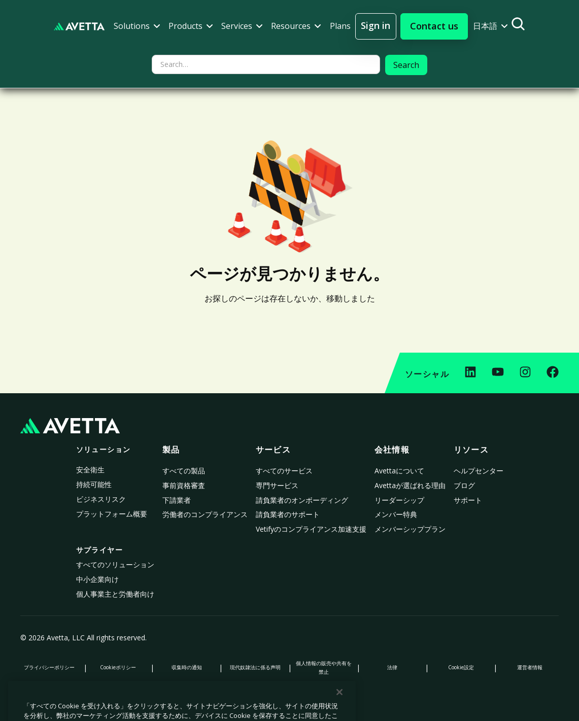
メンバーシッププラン (410, 529)
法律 (392, 667)
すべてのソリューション (115, 564)
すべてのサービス (284, 470)
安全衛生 (90, 469)
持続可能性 (94, 484)
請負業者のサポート (288, 514)
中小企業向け (97, 579)
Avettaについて (399, 470)
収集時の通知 (187, 667)
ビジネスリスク (101, 499)
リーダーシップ (399, 500)
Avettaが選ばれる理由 (410, 485)
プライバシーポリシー (49, 667)
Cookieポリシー (118, 667)
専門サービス (277, 485)
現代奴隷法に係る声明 (255, 667)
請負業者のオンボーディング (302, 500)
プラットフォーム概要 (111, 514)
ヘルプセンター (478, 470)
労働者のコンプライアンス (205, 514)
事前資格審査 (183, 485)
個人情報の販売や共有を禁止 (324, 667)
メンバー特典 (395, 514)
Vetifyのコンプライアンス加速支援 (311, 529)
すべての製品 (183, 470)
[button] (137, 26)
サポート (468, 500)
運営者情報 (529, 667)
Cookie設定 (461, 667)
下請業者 (176, 500)
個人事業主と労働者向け (115, 594)
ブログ (464, 485)
